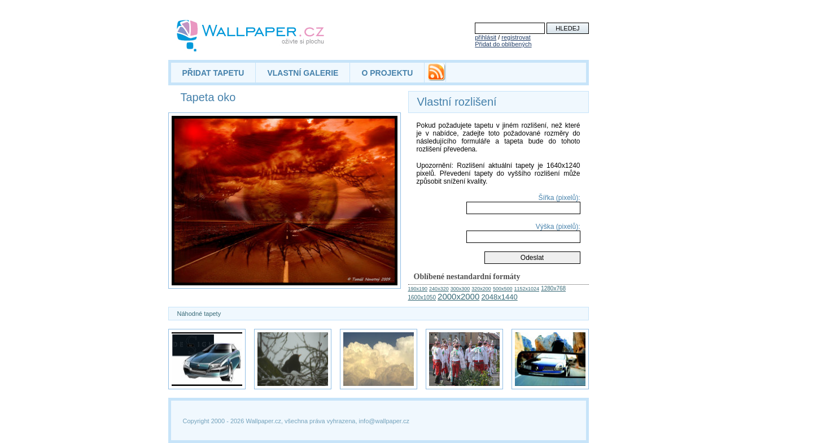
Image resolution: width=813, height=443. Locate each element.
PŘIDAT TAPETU (213, 72)
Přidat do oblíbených (503, 44)
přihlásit (485, 37)
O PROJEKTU (387, 72)
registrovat (515, 37)
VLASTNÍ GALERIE (302, 72)
